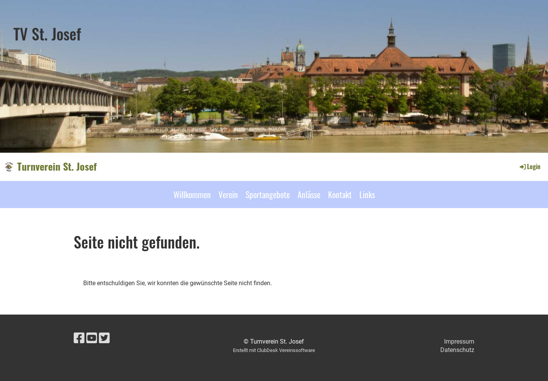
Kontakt (340, 194)
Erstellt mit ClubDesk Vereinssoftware (274, 350)
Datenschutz (457, 350)
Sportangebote (268, 194)
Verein (228, 194)
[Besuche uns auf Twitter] (104, 338)
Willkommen (192, 194)
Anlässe (308, 194)
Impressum (459, 341)
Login (529, 166)
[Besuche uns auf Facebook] (79, 338)
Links (367, 194)
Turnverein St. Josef (57, 166)
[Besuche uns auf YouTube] (91, 338)
